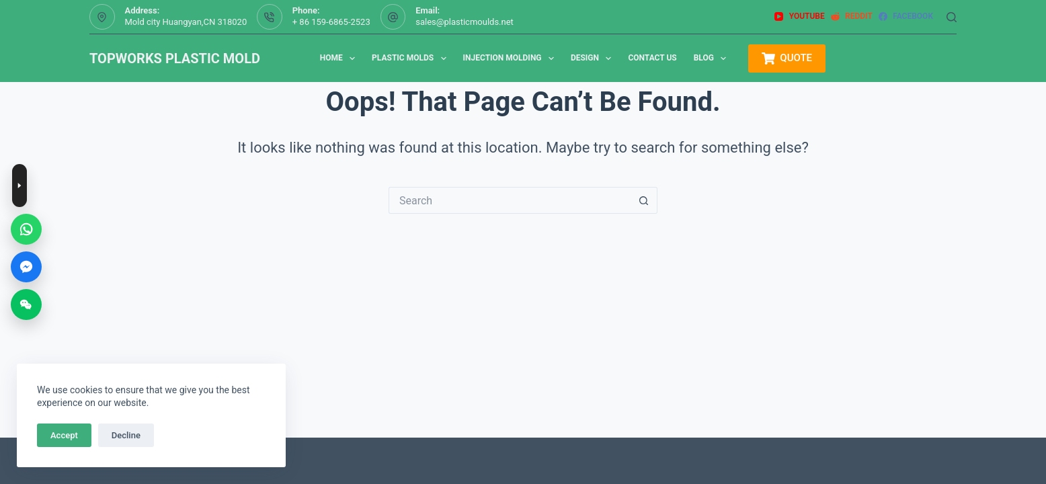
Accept (64, 435)
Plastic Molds (411, 58)
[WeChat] (26, 304)
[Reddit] (852, 17)
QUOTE (787, 58)
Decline (126, 435)
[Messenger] (26, 266)
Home (340, 58)
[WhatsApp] (26, 229)
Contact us (652, 58)
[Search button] (644, 200)
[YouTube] (799, 17)
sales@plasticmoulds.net (464, 22)
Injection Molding (511, 58)
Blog (713, 58)
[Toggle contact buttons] (19, 185)
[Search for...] (510, 200)
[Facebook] (906, 17)
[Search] (952, 17)
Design (593, 58)
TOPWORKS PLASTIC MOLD (174, 58)
